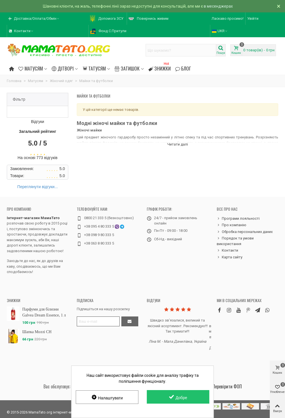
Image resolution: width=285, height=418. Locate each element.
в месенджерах (218, 6)
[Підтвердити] (129, 321)
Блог (183, 68)
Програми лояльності (238, 218)
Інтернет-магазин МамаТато (33, 218)
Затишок (127, 68)
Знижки (159, 67)
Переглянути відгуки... (37, 186)
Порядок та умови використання (235, 241)
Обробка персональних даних (245, 232)
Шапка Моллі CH (37, 332)
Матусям (30, 68)
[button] (34, 18)
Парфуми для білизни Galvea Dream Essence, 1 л (44, 312)
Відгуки (153, 300)
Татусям (94, 68)
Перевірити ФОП (227, 386)
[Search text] (181, 50)
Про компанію (19, 209)
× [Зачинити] (278, 6)
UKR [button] (220, 31)
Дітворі (63, 68)
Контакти (227, 250)
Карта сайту (229, 257)
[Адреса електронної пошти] (98, 321)
